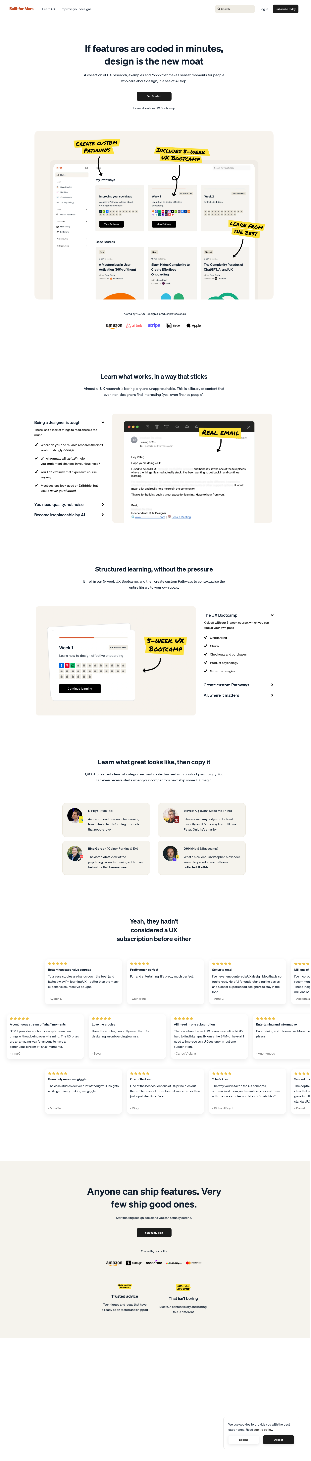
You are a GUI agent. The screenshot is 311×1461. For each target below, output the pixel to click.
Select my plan (154, 1232)
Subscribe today (286, 9)
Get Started (154, 96)
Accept (278, 1440)
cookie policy (263, 1429)
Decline (243, 1440)
